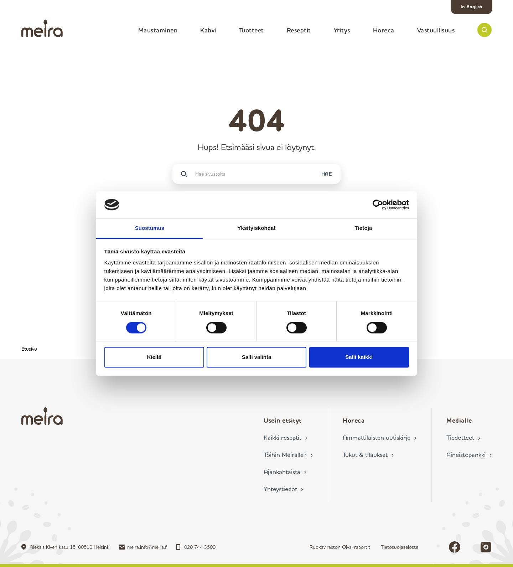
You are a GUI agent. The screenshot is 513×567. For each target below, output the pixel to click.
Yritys (342, 30)
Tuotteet (251, 30)
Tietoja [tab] (363, 228)
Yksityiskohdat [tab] (256, 228)
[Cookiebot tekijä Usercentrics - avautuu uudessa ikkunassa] (378, 204)
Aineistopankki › (469, 454)
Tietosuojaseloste (399, 547)
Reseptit (299, 30)
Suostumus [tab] (150, 228)
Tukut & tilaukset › (368, 454)
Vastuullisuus (436, 30)
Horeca (383, 30)
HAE (326, 174)
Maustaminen (158, 30)
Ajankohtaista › (285, 471)
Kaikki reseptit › (285, 437)
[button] (484, 30)
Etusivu (29, 349)
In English (472, 6)
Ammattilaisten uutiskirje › (379, 437)
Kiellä (154, 357)
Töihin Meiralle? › (288, 454)
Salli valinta (256, 357)
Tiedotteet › (463, 437)
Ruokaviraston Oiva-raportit (340, 547)
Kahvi (208, 30)
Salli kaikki (359, 357)
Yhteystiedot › (283, 489)
